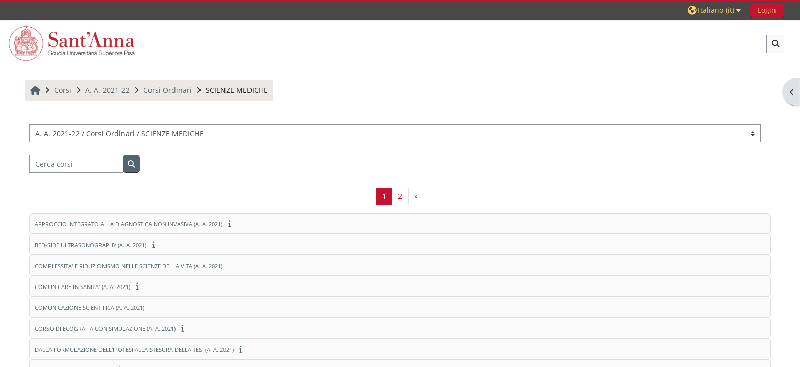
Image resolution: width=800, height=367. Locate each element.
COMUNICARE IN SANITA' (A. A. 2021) (82, 287)
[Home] (72, 43)
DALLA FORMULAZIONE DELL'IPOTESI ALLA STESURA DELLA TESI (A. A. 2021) (134, 349)
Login (767, 10)
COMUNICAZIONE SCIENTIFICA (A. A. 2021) (89, 307)
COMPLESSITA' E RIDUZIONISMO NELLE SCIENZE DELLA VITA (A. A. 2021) (128, 266)
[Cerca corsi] (76, 164)
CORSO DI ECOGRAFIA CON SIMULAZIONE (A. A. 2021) (105, 328)
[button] (715, 10)
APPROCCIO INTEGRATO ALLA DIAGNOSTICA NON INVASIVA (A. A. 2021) (128, 224)
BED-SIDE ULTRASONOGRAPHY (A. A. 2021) (90, 245)
